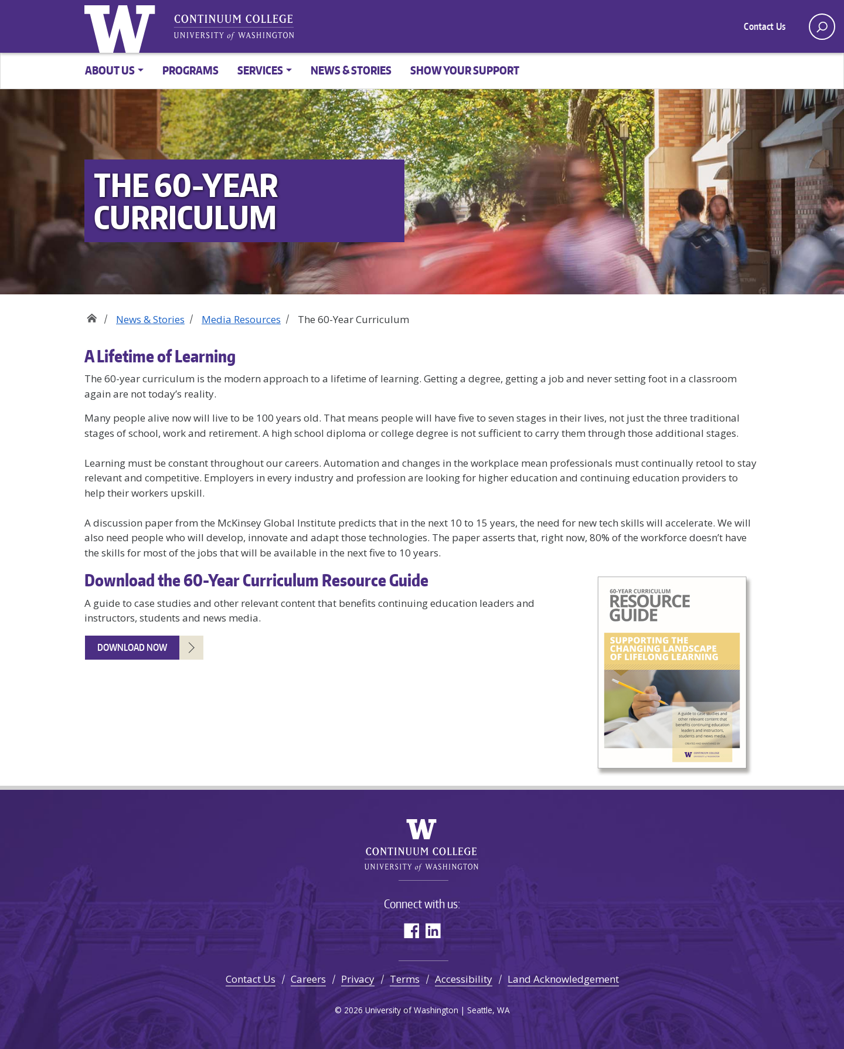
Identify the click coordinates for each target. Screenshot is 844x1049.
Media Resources (241, 319)
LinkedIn (433, 930)
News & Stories (150, 319)
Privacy (358, 979)
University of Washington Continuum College (422, 845)
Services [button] (260, 70)
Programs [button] (190, 70)
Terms (405, 979)
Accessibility (463, 979)
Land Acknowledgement (563, 979)
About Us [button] (110, 70)
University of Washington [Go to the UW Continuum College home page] (122, 26)
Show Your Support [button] (464, 70)
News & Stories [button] (351, 70)
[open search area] (822, 26)
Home (91, 315)
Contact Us (764, 26)
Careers (308, 979)
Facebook (411, 930)
